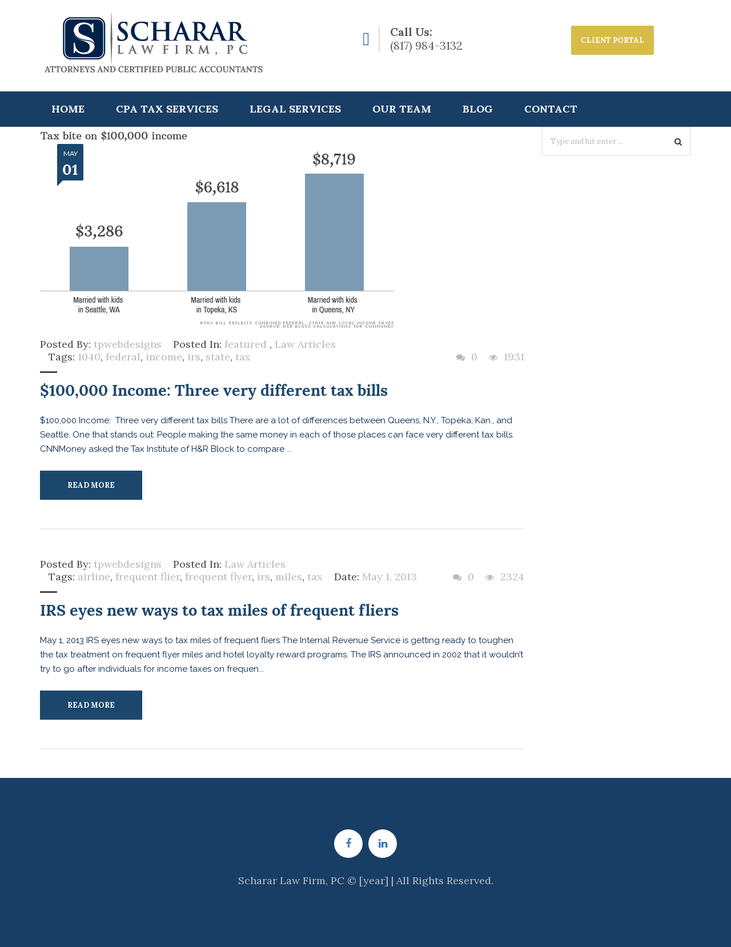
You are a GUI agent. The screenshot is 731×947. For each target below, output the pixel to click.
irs (193, 356)
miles (288, 576)
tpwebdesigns (128, 344)
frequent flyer (218, 576)
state (218, 356)
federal (123, 356)
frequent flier (147, 576)
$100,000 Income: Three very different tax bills (214, 390)
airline (94, 576)
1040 (89, 356)
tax (243, 356)
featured (245, 344)
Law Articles (305, 344)
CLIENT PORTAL (612, 40)
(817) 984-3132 (426, 45)
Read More (91, 485)
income (164, 356)
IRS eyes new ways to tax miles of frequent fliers (219, 610)
